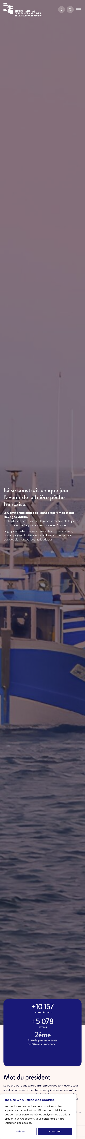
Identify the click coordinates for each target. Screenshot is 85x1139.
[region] (38, 1116)
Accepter (55, 1131)
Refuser (21, 1131)
